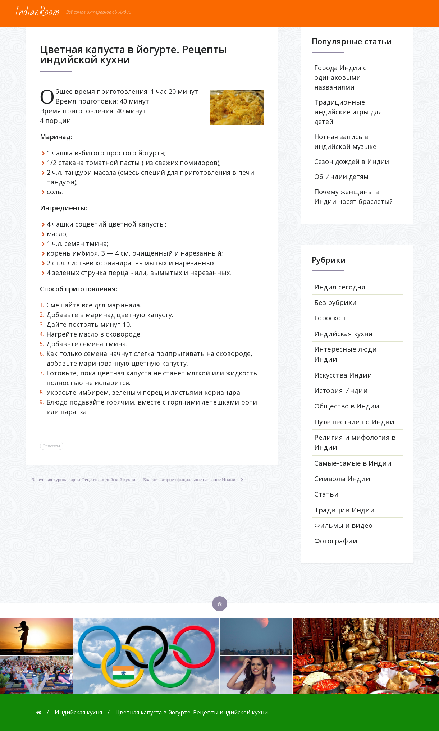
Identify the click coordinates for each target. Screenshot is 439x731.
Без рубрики (335, 302)
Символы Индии (342, 478)
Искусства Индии (343, 375)
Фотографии (335, 540)
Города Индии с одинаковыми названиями (340, 77)
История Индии (341, 390)
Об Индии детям (341, 176)
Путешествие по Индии (354, 421)
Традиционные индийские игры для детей (348, 112)
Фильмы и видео (343, 525)
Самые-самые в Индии (353, 463)
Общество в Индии (346, 406)
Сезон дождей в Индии (351, 161)
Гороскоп (329, 318)
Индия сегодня (339, 287)
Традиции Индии (344, 510)
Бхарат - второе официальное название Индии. (189, 479)
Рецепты (51, 446)
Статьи (326, 494)
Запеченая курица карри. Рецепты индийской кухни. (84, 479)
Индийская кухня (343, 333)
